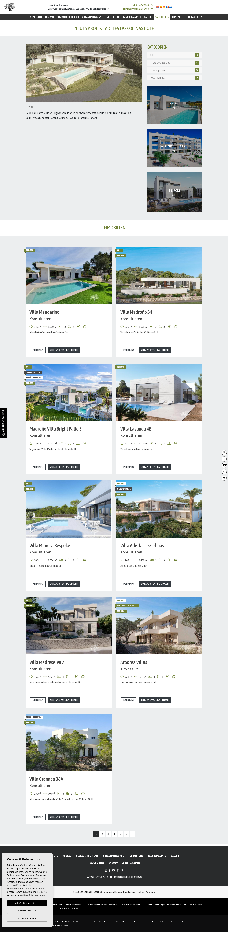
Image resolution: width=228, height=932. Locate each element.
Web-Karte (151, 892)
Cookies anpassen (27, 910)
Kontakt (177, 17)
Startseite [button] (36, 17)
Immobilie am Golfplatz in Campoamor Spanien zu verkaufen (174, 922)
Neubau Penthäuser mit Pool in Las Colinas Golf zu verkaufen (53, 905)
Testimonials (174, 78)
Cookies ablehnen (27, 918)
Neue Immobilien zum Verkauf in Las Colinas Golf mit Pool (114, 905)
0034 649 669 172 (143, 5)
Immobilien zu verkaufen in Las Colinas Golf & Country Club (53, 922)
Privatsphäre (129, 892)
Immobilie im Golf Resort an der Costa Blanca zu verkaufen (114, 922)
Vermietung (113, 17)
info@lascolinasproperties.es (139, 8)
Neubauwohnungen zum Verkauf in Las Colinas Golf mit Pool (175, 905)
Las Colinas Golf (174, 63)
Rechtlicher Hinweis (112, 892)
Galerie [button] (148, 17)
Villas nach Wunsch (93, 17)
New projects (174, 70)
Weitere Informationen (32, 895)
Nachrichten (162, 17)
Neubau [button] (49, 17)
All (174, 55)
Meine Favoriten (193, 17)
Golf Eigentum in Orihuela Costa (53, 926)
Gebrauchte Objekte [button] (68, 17)
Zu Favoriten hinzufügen (64, 350)
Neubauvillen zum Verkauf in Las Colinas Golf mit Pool (53, 908)
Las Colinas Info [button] (132, 17)
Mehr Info (37, 350)
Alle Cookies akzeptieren (27, 903)
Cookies (140, 892)
